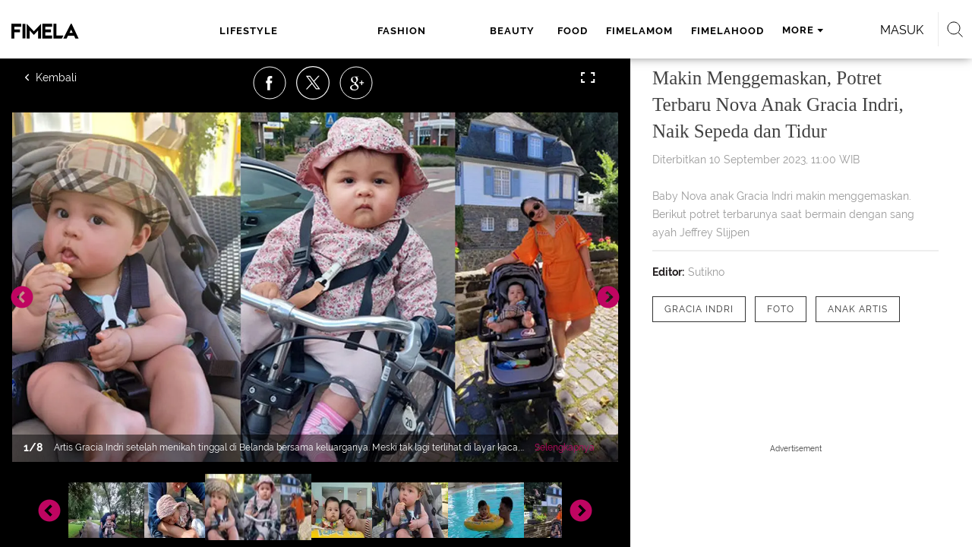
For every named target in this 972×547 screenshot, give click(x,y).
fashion (319, 30)
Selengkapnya (565, 447)
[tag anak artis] (857, 309)
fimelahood (594, 30)
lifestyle (247, 30)
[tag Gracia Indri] (699, 309)
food (439, 30)
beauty (383, 30)
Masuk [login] (835, 30)
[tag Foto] (781, 309)
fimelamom (506, 30)
